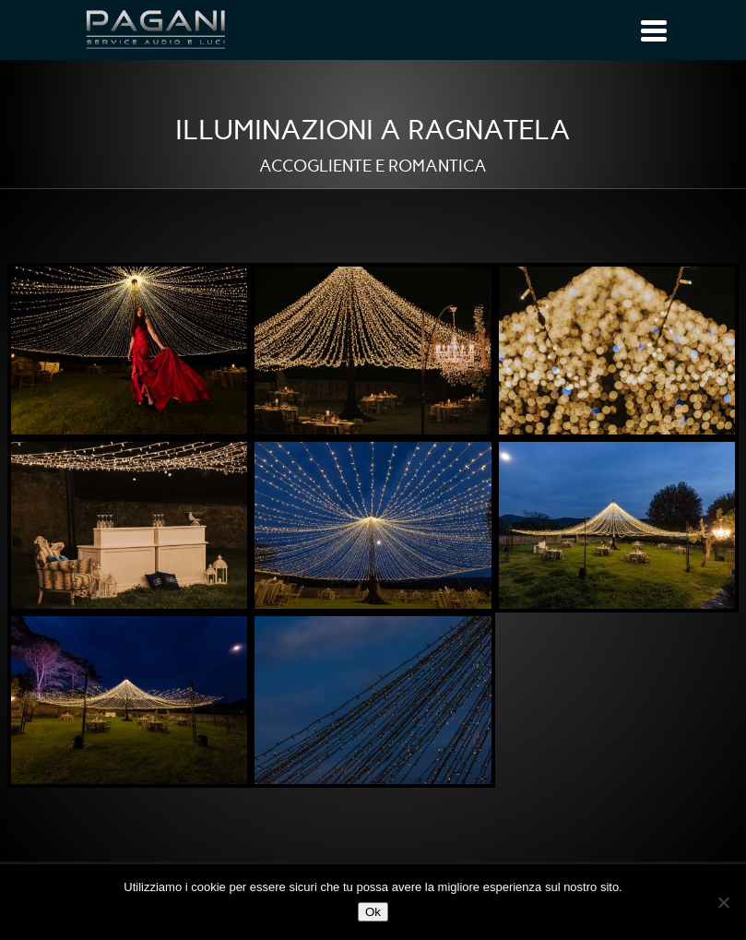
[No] (723, 902)
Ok (373, 912)
